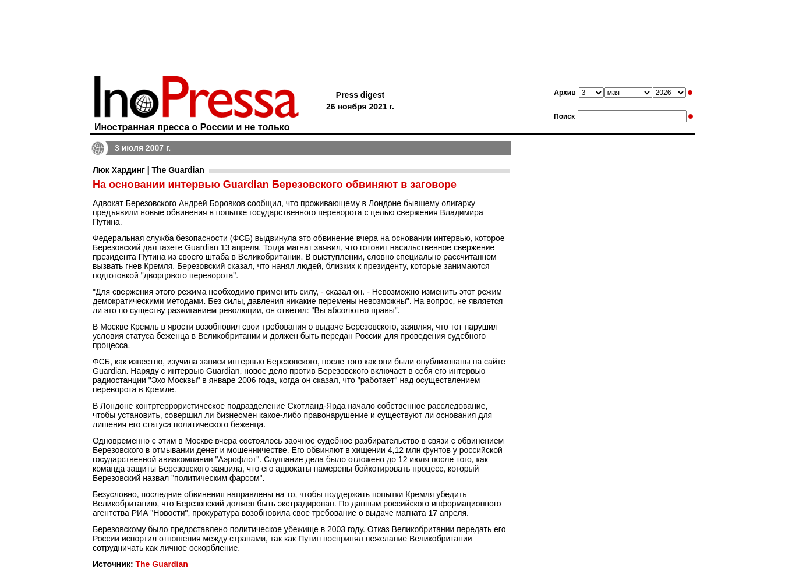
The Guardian (161, 564)
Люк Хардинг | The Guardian (148, 170)
